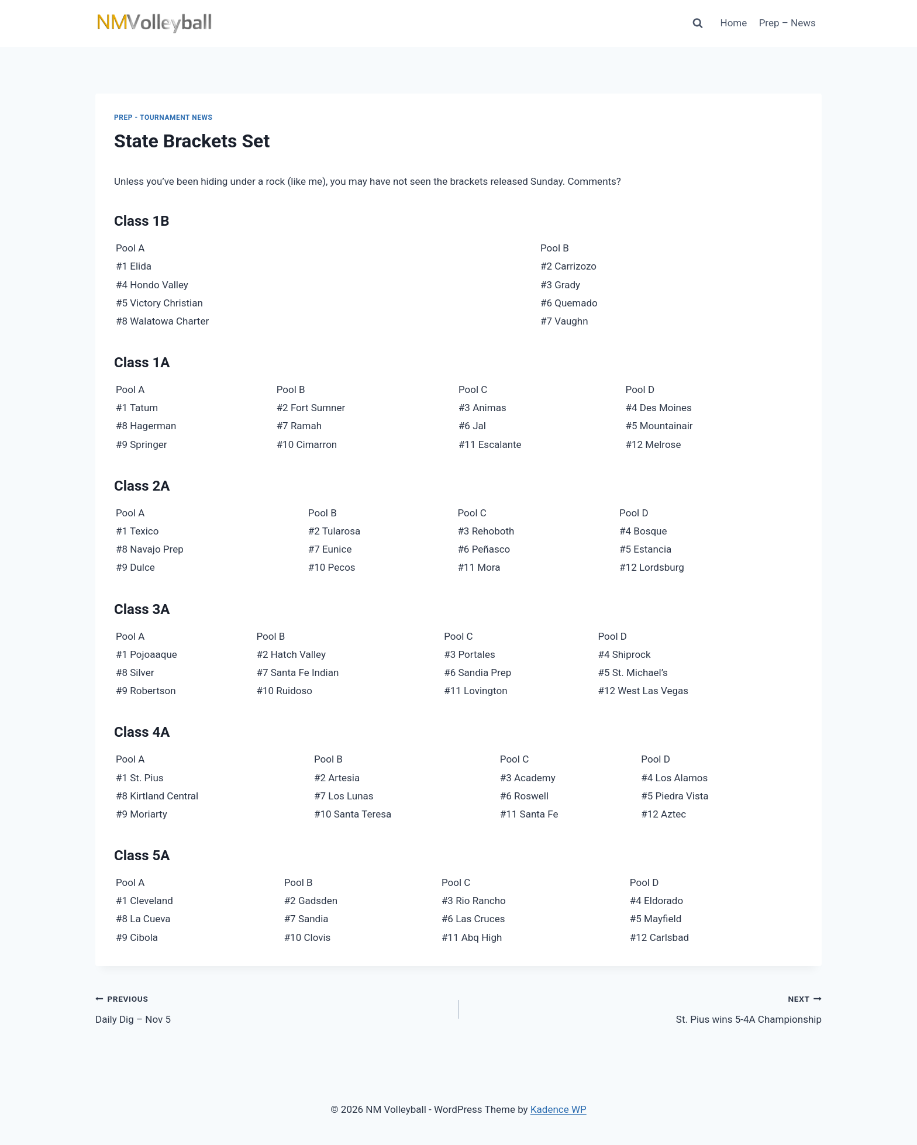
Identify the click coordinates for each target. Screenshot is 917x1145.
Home (733, 23)
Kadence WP (558, 1109)
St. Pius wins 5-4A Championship (645, 1008)
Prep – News (787, 23)
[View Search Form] (697, 23)
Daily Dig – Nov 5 (272, 1008)
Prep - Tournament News (163, 117)
